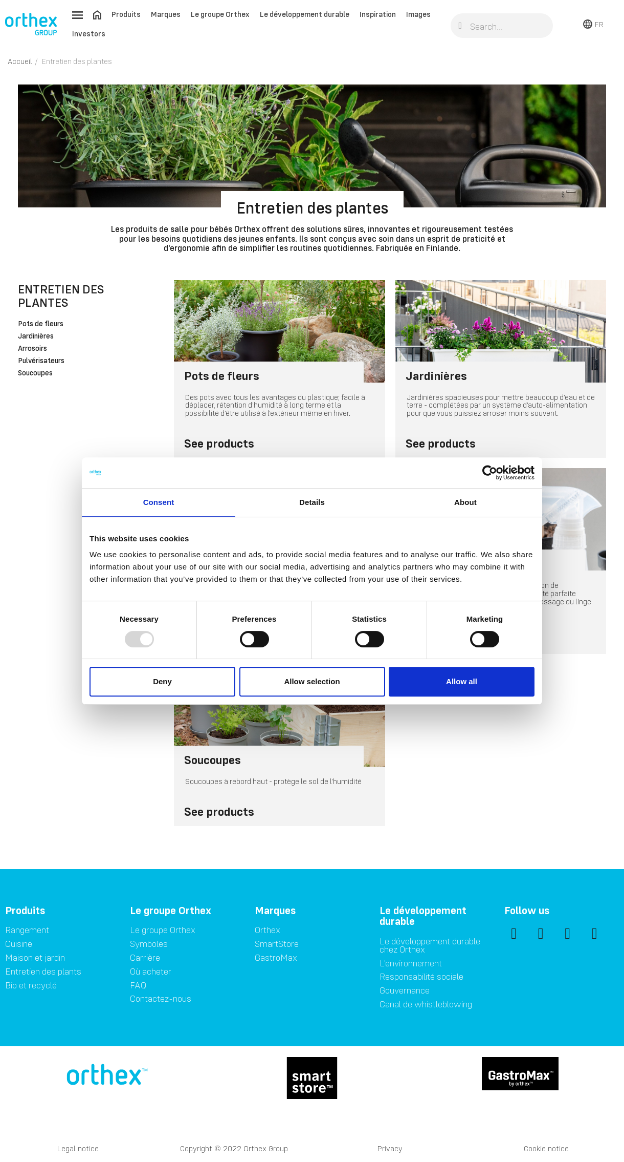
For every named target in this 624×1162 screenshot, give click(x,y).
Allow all (461, 681)
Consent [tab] (158, 502)
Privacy (390, 1148)
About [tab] (465, 502)
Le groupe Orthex (220, 14)
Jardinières (36, 336)
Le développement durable (304, 14)
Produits (126, 14)
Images (418, 14)
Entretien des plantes (61, 296)
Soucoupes (35, 373)
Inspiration (378, 14)
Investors (88, 33)
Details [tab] (312, 502)
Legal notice (78, 1148)
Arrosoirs (32, 349)
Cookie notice (546, 1148)
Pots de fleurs (40, 324)
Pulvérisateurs (41, 361)
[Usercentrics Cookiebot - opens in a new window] (489, 472)
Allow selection (312, 681)
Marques (166, 14)
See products (219, 443)
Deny (162, 681)
